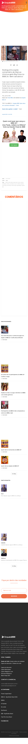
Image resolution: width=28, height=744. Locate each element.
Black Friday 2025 (5, 675)
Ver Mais (14, 473)
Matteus (3, 558)
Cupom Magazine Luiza (7, 671)
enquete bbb (5, 114)
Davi (2, 493)
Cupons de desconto (6, 667)
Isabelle (3, 543)
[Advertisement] (13, 26)
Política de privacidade (14, 735)
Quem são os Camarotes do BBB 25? (11, 449)
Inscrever (14, 596)
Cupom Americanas (6, 669)
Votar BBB (10, 97)
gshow (7, 180)
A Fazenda (3, 703)
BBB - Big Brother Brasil (7, 713)
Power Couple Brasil (6, 693)
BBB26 (3, 700)
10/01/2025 (4, 339)
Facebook (4, 721)
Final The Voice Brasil (6, 717)
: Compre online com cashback (12, 661)
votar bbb (10, 114)
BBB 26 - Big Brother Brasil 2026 (9, 697)
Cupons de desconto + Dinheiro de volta (11, 663)
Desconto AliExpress (6, 673)
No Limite (3, 707)
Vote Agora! (14, 145)
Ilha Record (4, 710)
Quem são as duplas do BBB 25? (10, 466)
